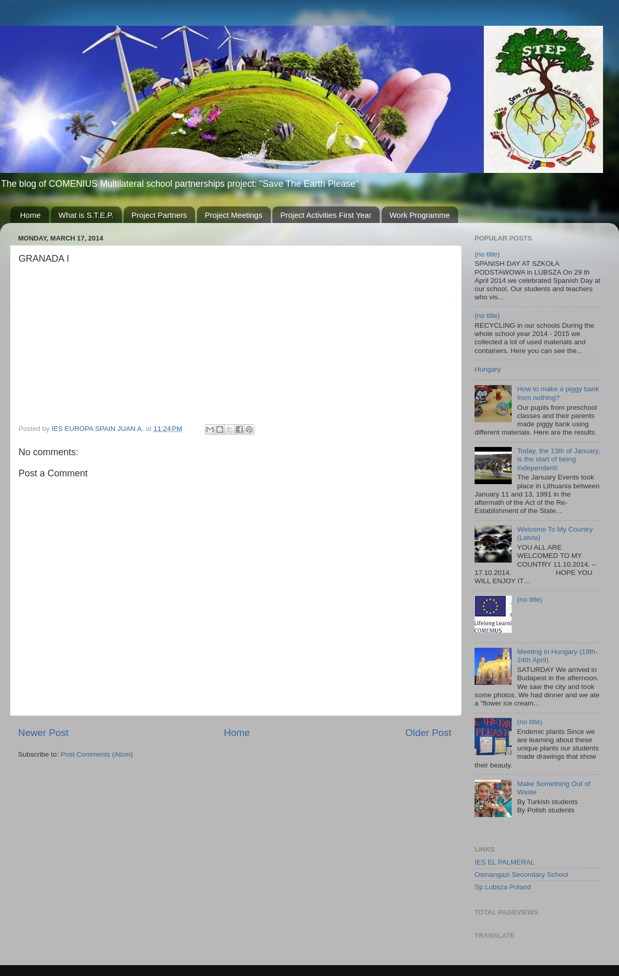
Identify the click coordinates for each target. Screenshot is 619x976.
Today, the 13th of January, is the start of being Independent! (558, 459)
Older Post (428, 732)
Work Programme (419, 215)
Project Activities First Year (325, 215)
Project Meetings (234, 215)
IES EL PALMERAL (504, 862)
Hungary (488, 369)
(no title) (487, 254)
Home (30, 215)
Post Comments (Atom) (97, 754)
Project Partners (159, 215)
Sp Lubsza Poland (503, 887)
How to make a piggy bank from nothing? (558, 393)
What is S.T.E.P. (86, 215)
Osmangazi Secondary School (521, 874)
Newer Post (43, 732)
